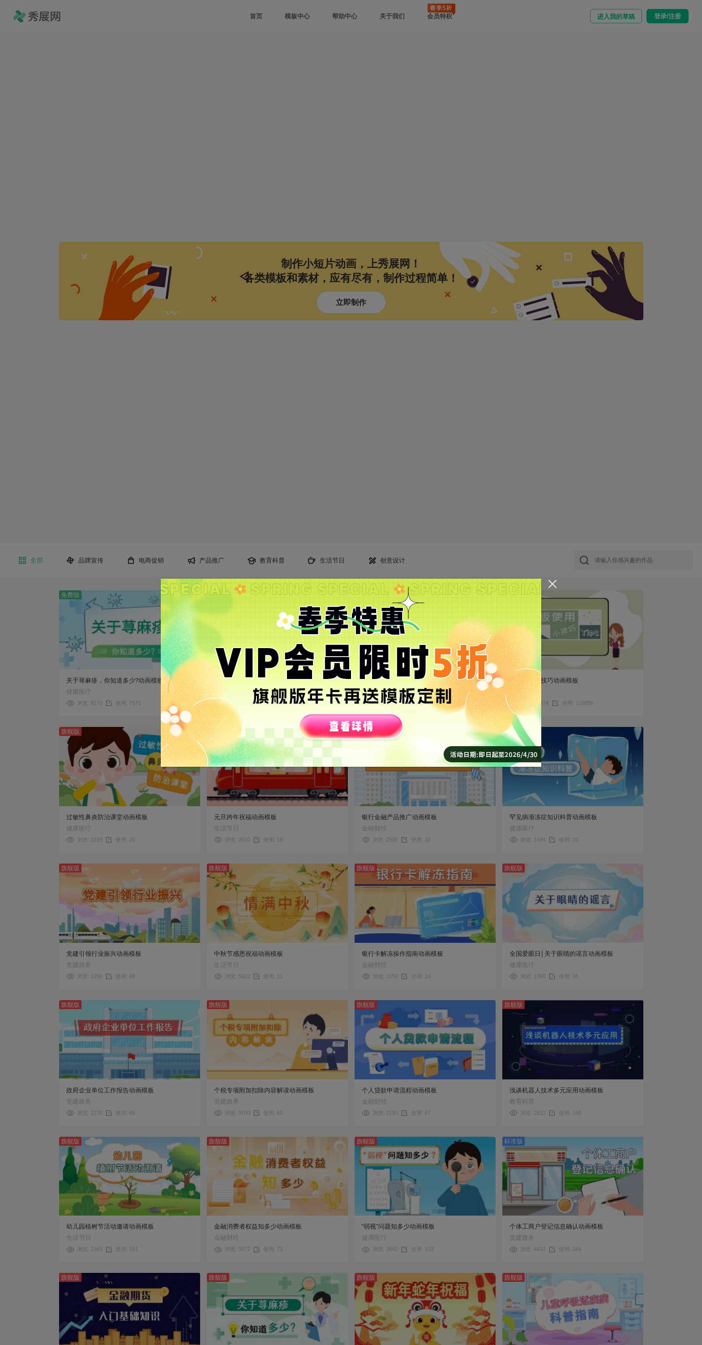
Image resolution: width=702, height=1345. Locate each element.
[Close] (552, 584)
